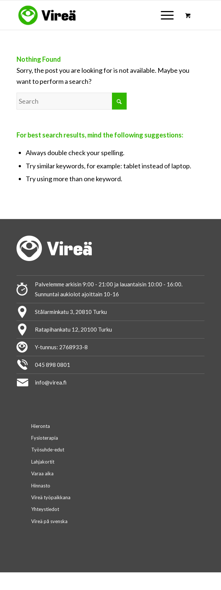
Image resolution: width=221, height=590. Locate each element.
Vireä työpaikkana (50, 497)
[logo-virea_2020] (92, 15)
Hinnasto (40, 486)
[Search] (72, 101)
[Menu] (163, 15)
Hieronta (40, 426)
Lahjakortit (42, 462)
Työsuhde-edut (47, 450)
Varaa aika (42, 473)
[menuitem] (165, 15)
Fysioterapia (44, 438)
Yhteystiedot (45, 509)
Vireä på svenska (49, 521)
